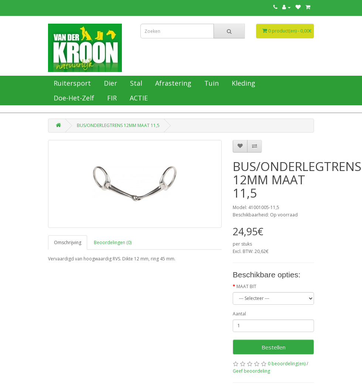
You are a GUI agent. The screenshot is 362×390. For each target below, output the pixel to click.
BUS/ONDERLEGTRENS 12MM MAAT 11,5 (118, 125)
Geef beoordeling (251, 371)
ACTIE (138, 98)
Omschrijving (67, 242)
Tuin (210, 83)
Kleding (242, 83)
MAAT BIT (246, 286)
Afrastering (172, 83)
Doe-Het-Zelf (73, 98)
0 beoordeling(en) (286, 363)
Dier (109, 83)
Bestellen (274, 347)
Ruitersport (71, 83)
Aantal (239, 314)
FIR (111, 98)
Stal (135, 83)
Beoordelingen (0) (113, 242)
